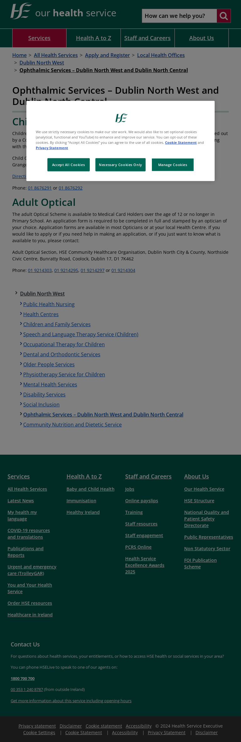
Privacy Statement (52, 147)
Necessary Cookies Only (120, 164)
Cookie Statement (181, 142)
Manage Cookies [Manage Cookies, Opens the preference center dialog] (172, 164)
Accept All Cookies (68, 164)
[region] (120, 141)
